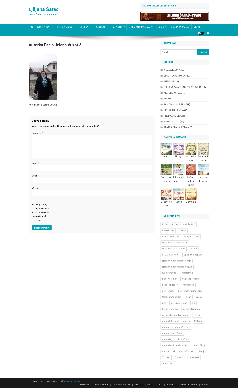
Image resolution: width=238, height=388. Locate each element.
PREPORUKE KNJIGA (174, 110)
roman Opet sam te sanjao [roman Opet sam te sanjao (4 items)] (175, 345)
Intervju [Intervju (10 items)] (182, 230)
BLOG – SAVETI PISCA (175, 76)
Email (35, 175)
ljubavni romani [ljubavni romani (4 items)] (169, 273)
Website (36, 188)
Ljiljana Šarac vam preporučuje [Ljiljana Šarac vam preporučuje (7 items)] (177, 267)
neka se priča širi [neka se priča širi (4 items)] (170, 285)
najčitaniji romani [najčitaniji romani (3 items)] (190, 279)
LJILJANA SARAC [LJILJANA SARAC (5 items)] (171, 254)
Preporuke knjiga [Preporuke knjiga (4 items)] (170, 309)
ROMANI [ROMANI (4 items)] (198, 321)
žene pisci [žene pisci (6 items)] (194, 357)
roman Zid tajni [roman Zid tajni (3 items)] (186, 351)
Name (35, 163)
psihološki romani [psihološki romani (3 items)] (191, 309)
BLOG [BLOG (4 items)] (165, 224)
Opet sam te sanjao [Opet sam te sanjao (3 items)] (171, 297)
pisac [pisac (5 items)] (188, 297)
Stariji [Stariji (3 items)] (201, 351)
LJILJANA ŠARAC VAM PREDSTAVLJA (182, 87)
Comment (37, 133)
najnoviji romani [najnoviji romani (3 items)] (169, 279)
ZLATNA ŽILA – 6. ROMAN (176, 127)
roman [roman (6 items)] (197, 315)
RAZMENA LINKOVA (188, 385)
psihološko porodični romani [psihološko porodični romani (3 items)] (175, 315)
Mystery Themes (72, 381)
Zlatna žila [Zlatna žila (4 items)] (180, 357)
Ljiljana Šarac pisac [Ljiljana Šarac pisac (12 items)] (193, 254)
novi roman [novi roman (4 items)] (188, 285)
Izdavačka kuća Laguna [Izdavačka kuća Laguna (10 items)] (173, 248)
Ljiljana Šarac (44, 9)
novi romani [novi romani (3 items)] (168, 291)
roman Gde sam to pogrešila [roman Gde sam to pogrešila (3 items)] (176, 321)
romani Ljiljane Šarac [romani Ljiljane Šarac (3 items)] (172, 333)
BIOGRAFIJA (43, 27)
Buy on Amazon (65, 27)
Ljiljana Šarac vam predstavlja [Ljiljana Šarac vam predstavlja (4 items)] (176, 260)
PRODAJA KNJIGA (180, 27)
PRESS (160, 27)
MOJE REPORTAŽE (173, 93)
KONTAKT (100, 27)
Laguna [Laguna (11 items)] (193, 248)
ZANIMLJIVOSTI (172, 121)
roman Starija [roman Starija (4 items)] (199, 345)
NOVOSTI (117, 27)
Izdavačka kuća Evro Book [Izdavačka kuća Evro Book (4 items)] (174, 242)
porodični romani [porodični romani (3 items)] (179, 303)
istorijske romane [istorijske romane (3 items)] (170, 236)
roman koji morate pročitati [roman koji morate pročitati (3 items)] (175, 339)
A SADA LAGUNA (172, 70)
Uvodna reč (84, 385)
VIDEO (197, 27)
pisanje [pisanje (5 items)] (199, 297)
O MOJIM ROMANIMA (139, 27)
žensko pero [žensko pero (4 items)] (168, 363)
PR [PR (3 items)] (193, 303)
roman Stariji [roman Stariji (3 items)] (168, 351)
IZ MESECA (82, 27)
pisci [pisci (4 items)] (164, 303)
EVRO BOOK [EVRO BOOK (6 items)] (168, 230)
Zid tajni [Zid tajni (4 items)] (166, 357)
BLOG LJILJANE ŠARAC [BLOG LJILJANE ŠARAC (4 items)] (183, 224)
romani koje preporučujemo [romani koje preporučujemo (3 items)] (175, 327)
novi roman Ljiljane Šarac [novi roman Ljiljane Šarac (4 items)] (190, 291)
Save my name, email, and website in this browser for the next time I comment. (41, 212)
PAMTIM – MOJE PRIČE (175, 104)
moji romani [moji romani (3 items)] (187, 273)
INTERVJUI (169, 81)
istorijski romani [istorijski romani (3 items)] (191, 236)
